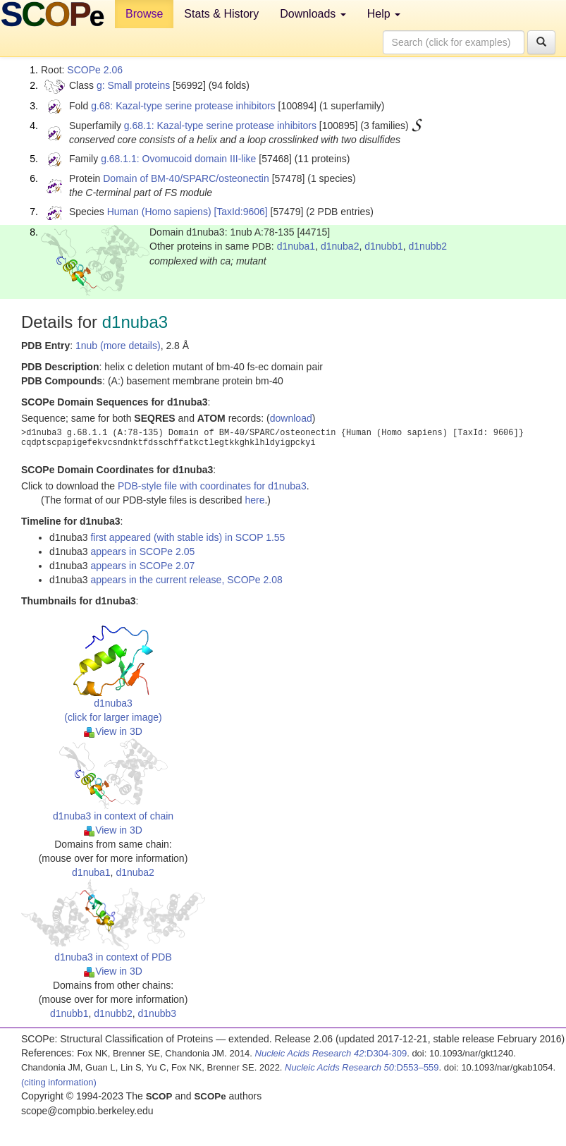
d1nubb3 (157, 1013)
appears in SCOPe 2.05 (142, 551)
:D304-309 (331, 1053)
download (291, 418)
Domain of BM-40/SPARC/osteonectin (186, 178)
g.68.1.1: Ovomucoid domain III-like (178, 158)
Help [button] (383, 14)
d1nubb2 (428, 246)
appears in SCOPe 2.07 (142, 565)
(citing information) (59, 1082)
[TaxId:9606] (240, 211)
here (254, 500)
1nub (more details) (118, 345)
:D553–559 (362, 1067)
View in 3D (113, 731)
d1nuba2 (340, 246)
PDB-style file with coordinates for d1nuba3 (212, 486)
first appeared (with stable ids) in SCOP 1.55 (187, 537)
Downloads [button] (313, 14)
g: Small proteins (133, 85)
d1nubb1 (383, 246)
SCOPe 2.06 (95, 69)
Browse (144, 14)
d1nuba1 (296, 246)
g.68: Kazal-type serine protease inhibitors (183, 105)
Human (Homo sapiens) (159, 211)
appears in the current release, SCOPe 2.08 (186, 579)
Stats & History (221, 14)
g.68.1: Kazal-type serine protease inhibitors (220, 125)
